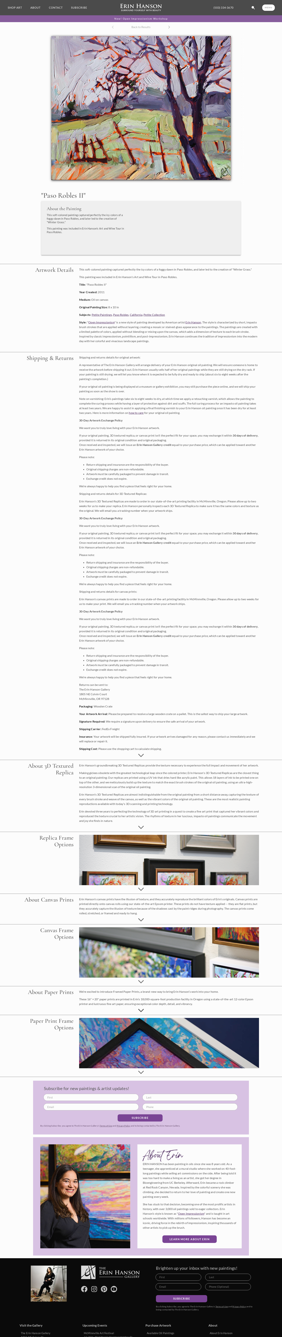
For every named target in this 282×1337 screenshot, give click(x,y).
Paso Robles (121, 302)
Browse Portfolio (157, 1332)
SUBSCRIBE (79, 7)
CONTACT (56, 7)
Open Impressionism (101, 310)
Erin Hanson (193, 310)
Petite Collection (154, 302)
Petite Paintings (102, 302)
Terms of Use (106, 1113)
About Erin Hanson (221, 1320)
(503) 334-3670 (223, 7)
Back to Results (141, 27)
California (136, 302)
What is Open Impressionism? (228, 1326)
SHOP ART (15, 7)
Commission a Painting (160, 1326)
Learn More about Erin (190, 1227)
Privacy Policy (123, 1113)
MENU (268, 7)
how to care (136, 400)
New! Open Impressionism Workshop (141, 18)
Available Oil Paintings (160, 1320)
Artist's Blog (217, 1332)
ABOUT (35, 7)
